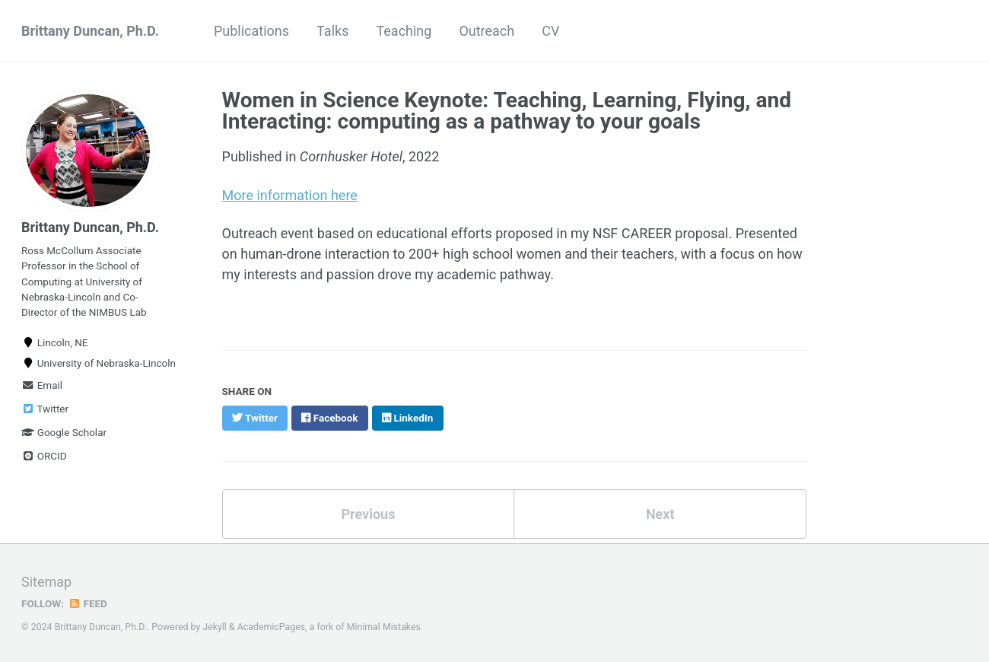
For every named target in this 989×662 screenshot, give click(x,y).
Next (660, 514)
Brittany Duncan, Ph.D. (90, 31)
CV (550, 31)
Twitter (44, 409)
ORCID (44, 456)
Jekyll (214, 627)
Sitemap (46, 582)
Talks (332, 31)
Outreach (486, 31)
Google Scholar (64, 432)
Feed (87, 603)
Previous (368, 514)
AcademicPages (271, 627)
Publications (251, 31)
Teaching (403, 31)
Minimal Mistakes (384, 627)
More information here (290, 195)
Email (41, 385)
